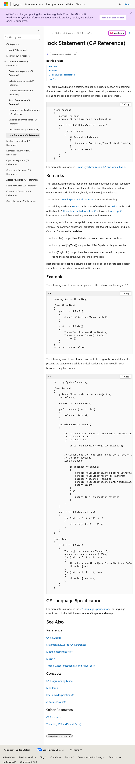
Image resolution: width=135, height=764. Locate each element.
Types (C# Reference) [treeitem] (16, 49)
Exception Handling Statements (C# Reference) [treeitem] (24, 111)
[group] (89, 486)
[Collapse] (39, 30)
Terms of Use (115, 757)
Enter (75, 206)
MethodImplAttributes (58, 651)
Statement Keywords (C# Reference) (72, 32)
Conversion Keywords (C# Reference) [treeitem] (18, 171)
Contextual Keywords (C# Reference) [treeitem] (18, 193)
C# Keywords (53, 637)
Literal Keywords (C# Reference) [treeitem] (21, 185)
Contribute (55, 757)
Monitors (51, 687)
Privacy (68, 757)
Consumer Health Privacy (90, 757)
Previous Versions (27, 757)
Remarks (53, 66)
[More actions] (129, 33)
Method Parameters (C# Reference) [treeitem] (18, 142)
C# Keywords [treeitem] (12, 44)
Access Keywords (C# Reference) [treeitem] (22, 179)
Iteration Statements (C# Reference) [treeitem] (21, 92)
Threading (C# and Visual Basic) (77, 199)
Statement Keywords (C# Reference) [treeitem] (21, 73)
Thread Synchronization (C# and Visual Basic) (101, 166)
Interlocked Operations (59, 694)
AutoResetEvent (55, 701)
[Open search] (120, 4)
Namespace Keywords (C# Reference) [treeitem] (19, 152)
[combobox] (22, 37)
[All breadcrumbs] (49, 33)
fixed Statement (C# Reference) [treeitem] (24, 129)
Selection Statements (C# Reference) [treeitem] (21, 82)
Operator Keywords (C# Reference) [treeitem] (17, 162)
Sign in (127, 4)
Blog (42, 757)
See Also (53, 78)
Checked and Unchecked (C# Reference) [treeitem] (23, 121)
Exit (114, 206)
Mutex (49, 658)
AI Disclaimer (9, 757)
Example (53, 70)
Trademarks (8, 761)
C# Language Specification (62, 74)
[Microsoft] (6, 4)
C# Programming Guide (59, 680)
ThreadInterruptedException (78, 210)
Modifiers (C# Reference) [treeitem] (18, 55)
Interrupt (114, 210)
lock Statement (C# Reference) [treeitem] (24, 135)
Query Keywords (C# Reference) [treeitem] (21, 200)
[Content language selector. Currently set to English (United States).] (17, 749)
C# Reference (53, 717)
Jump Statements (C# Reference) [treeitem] (19, 102)
